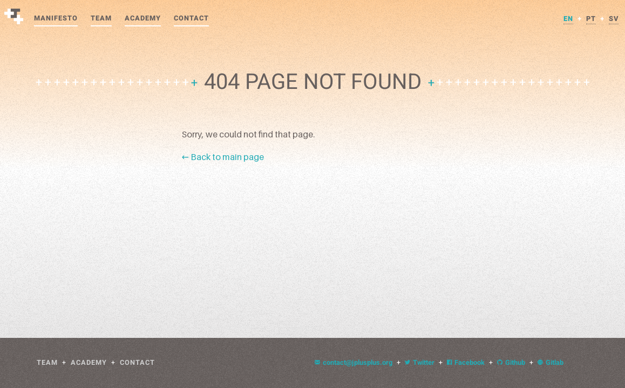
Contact (191, 18)
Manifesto (56, 18)
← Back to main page (223, 156)
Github (511, 363)
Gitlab (550, 363)
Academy (143, 18)
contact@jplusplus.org (353, 363)
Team (101, 18)
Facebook (466, 363)
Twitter (419, 363)
